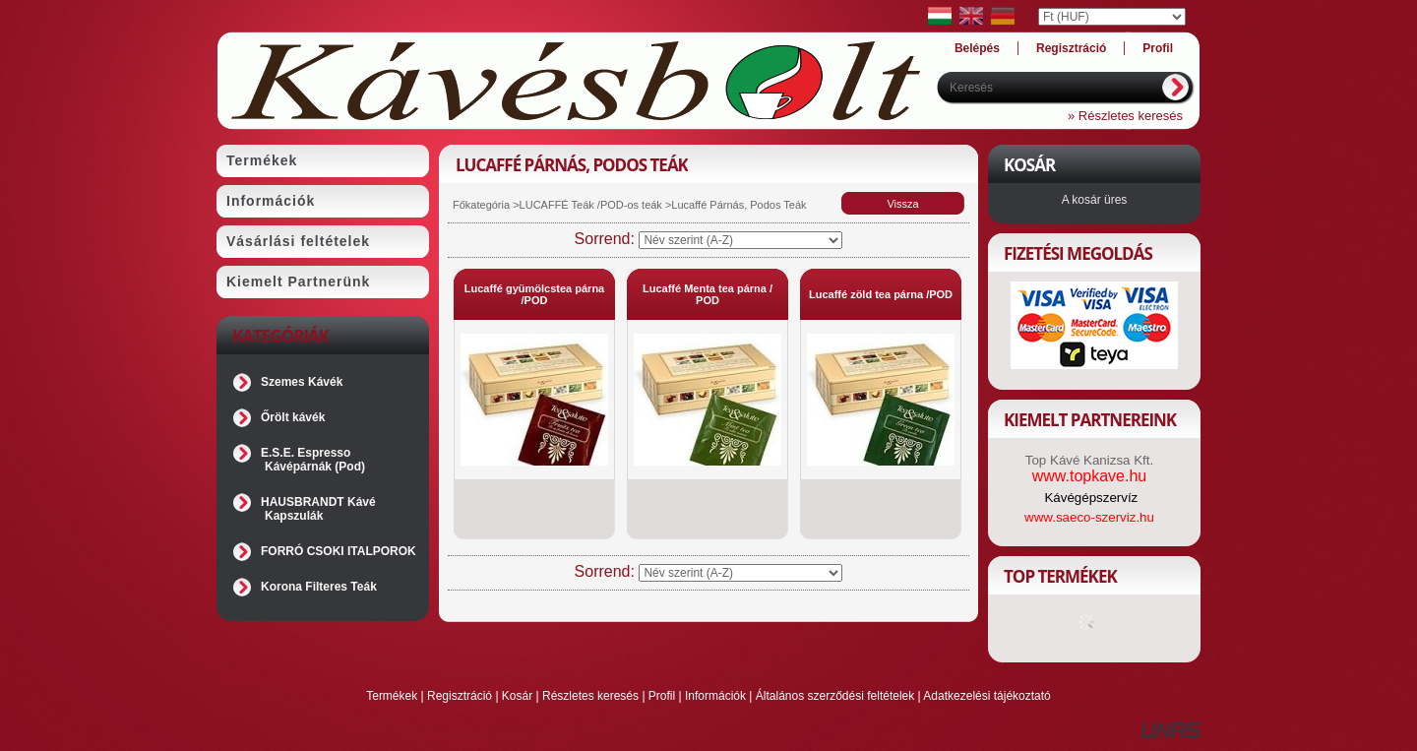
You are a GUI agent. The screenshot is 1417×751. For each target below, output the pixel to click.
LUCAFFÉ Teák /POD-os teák (591, 205)
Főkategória (481, 205)
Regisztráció (459, 696)
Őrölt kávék (293, 417)
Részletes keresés (590, 696)
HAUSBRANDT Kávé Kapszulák (318, 509)
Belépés (977, 48)
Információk (715, 696)
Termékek (391, 696)
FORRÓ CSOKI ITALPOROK (338, 551)
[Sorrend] (740, 240)
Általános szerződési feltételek (835, 696)
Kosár (517, 696)
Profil (661, 696)
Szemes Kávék (301, 382)
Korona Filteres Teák (319, 587)
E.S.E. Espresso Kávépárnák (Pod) (313, 459)
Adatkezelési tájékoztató (986, 696)
